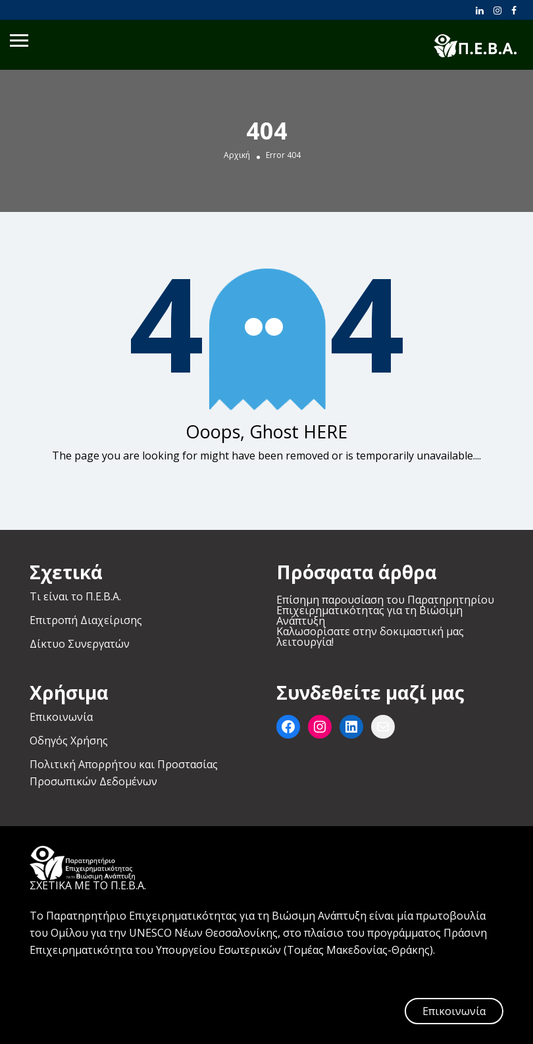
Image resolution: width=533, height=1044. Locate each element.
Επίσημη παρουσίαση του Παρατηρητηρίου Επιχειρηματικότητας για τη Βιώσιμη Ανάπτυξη (385, 610)
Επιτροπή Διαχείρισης (86, 620)
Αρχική (237, 155)
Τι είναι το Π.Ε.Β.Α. (75, 596)
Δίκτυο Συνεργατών (80, 644)
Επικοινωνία (61, 717)
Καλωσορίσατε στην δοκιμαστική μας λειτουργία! (370, 636)
